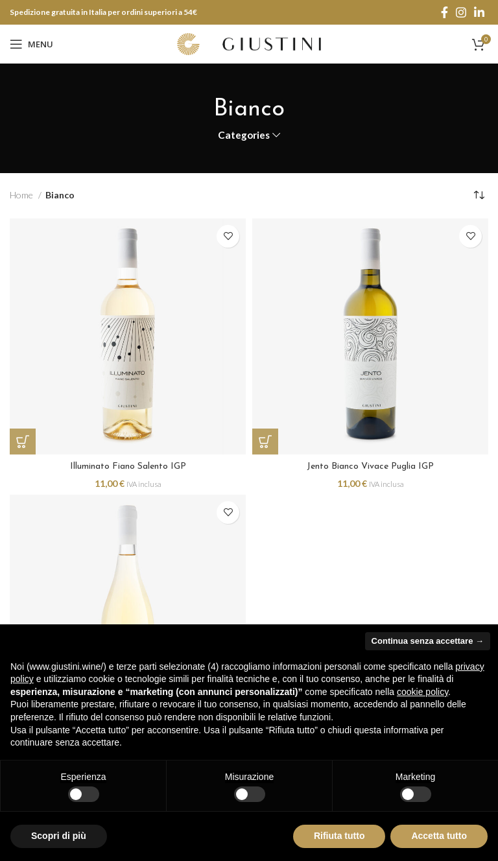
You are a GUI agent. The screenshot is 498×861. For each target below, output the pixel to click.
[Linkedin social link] (479, 12)
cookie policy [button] (422, 692)
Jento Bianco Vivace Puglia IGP (370, 466)
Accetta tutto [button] (439, 836)
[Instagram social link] (461, 12)
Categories (244, 135)
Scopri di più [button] (58, 836)
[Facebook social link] (444, 12)
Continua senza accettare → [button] (428, 641)
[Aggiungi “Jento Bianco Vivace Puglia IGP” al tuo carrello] (265, 441)
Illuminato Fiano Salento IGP (128, 466)
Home (22, 194)
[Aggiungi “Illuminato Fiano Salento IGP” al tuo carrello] (23, 441)
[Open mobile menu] (31, 44)
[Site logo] (249, 42)
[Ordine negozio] (478, 196)
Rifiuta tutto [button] (339, 836)
